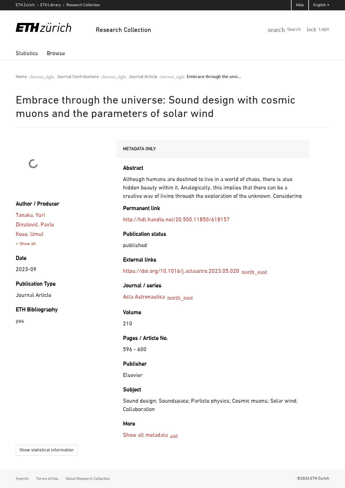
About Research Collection (88, 478)
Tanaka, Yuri (30, 215)
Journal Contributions (57, 77)
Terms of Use (47, 478)
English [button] (319, 5)
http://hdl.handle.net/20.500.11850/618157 (176, 219)
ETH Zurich (25, 5)
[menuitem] (27, 53)
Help (300, 5)
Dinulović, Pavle (35, 224)
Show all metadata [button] (146, 435)
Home (21, 77)
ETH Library (50, 5)
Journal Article (101, 77)
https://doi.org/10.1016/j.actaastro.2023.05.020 (185, 271)
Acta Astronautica (148, 297)
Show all (27, 244)
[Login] (320, 29)
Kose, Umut (29, 234)
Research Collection (83, 5)
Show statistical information (46, 449)
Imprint (22, 478)
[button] (293, 28)
